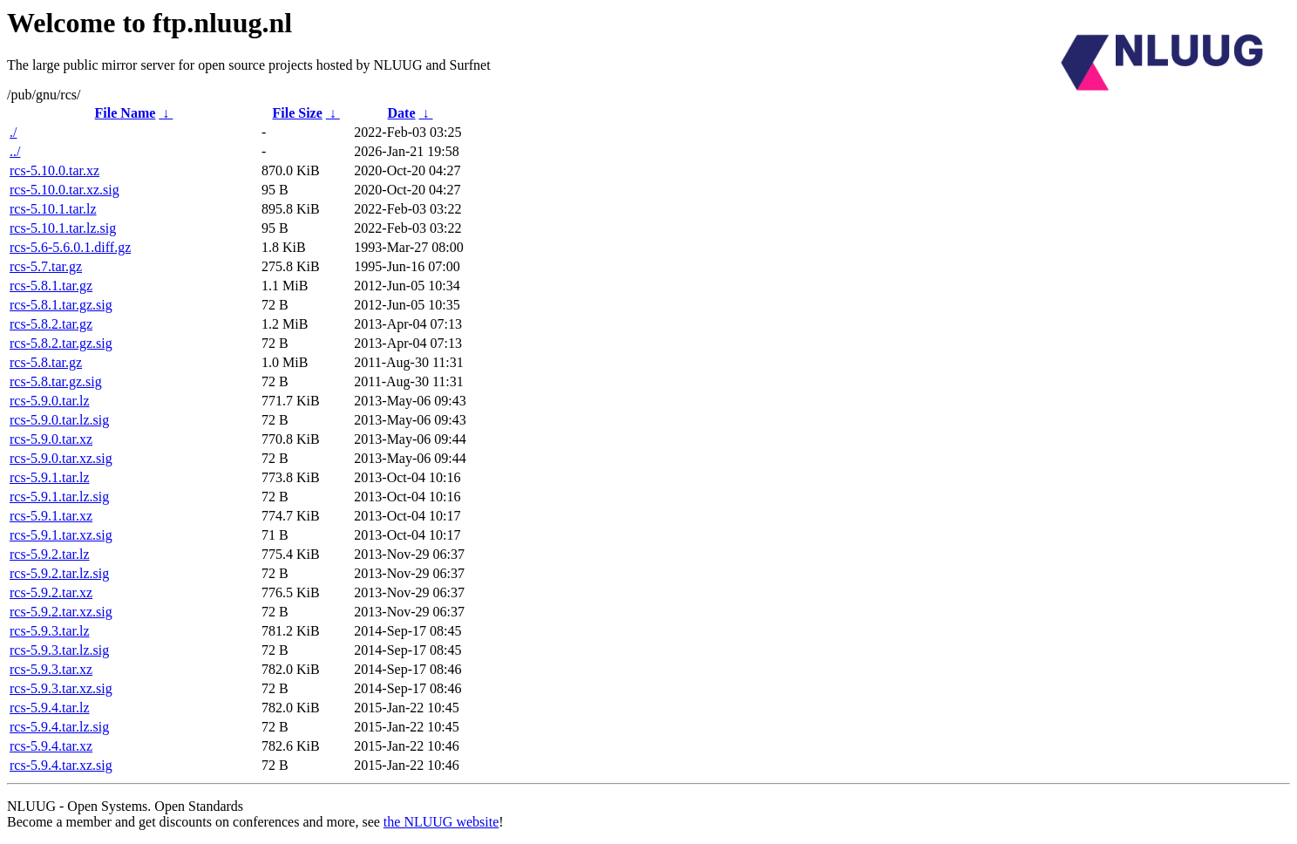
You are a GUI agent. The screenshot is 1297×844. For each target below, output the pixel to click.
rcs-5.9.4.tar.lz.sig (59, 726)
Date (402, 113)
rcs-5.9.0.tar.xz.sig (61, 458)
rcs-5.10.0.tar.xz (54, 170)
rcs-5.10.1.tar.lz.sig (63, 228)
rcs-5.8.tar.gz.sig (56, 381)
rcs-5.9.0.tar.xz (51, 439)
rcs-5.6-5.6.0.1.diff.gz (70, 247)
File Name (125, 113)
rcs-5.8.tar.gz (46, 362)
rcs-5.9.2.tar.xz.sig (61, 611)
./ (13, 132)
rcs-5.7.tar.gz (46, 266)
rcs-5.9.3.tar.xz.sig (61, 688)
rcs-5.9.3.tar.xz (51, 669)
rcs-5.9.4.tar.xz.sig (61, 765)
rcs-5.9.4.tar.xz (51, 745)
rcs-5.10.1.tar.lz (53, 208)
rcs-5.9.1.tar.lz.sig (59, 496)
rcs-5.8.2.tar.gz (51, 323)
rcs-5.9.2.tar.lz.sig (59, 573)
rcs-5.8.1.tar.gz (51, 285)
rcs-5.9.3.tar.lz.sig (59, 650)
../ (15, 151)
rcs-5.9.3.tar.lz (50, 630)
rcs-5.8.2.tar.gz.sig (61, 343)
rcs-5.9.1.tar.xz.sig (61, 535)
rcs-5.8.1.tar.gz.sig (61, 304)
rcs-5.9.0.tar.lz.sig (59, 419)
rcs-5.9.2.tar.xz (51, 592)
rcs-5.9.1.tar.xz (51, 515)
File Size (297, 113)
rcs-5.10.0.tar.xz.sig (64, 189)
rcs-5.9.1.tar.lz (50, 477)
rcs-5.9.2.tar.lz (50, 554)
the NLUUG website (441, 821)
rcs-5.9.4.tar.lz (50, 707)
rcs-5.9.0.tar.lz (50, 400)
